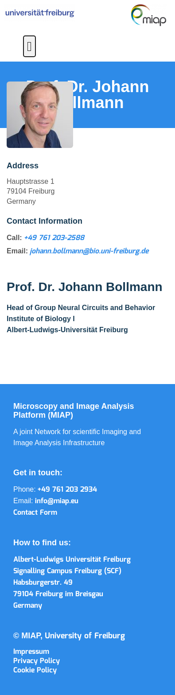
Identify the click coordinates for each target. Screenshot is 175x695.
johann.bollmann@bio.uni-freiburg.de (89, 251)
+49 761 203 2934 (67, 489)
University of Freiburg (85, 636)
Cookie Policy (35, 670)
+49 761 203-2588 (54, 238)
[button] (29, 46)
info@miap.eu (56, 501)
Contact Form (35, 512)
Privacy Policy (36, 661)
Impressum (31, 651)
